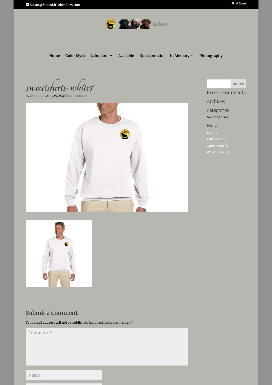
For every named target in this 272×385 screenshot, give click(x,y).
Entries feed (216, 139)
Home (54, 56)
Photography (211, 56)
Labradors (99, 56)
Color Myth (75, 56)
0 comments (77, 96)
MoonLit (36, 96)
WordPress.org (218, 152)
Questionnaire (152, 56)
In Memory (179, 56)
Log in (212, 133)
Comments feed (219, 146)
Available (126, 56)
